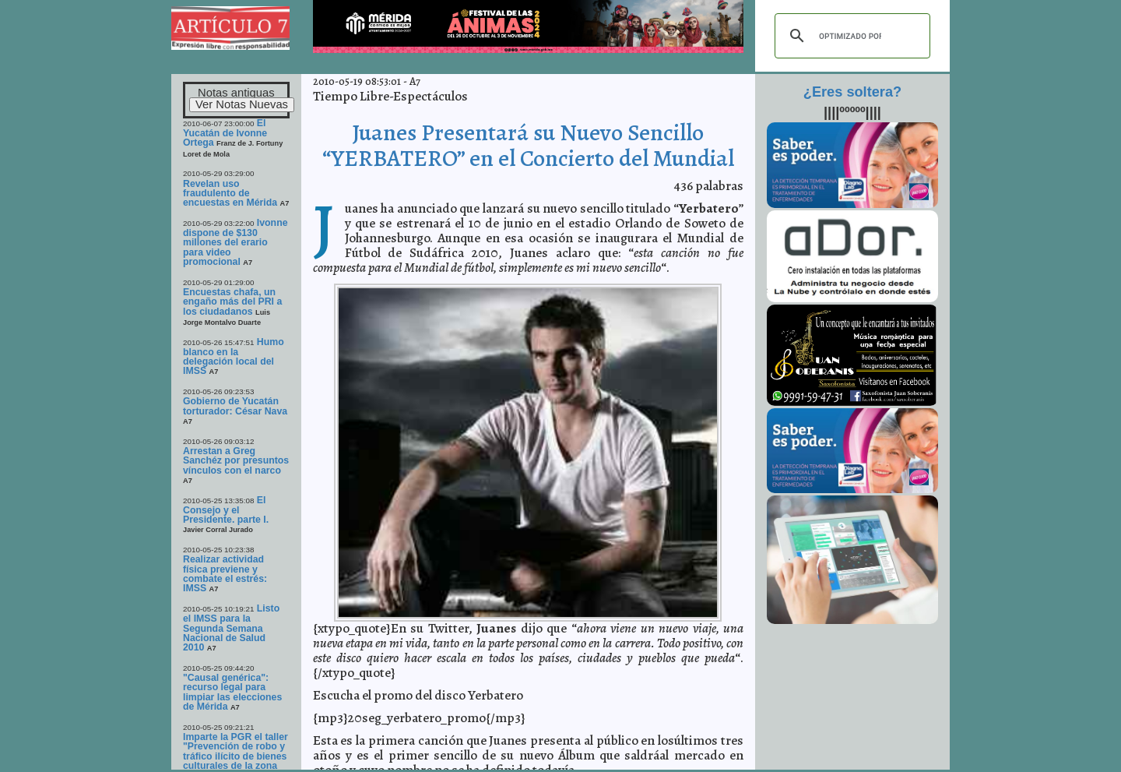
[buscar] (850, 35)
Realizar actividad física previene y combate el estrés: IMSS (225, 574)
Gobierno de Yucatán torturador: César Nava (235, 406)
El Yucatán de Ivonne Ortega (225, 133)
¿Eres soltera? (852, 92)
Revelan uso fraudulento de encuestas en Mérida (230, 193)
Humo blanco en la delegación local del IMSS (233, 357)
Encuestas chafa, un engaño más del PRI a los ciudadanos (232, 302)
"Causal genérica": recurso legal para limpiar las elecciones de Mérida (232, 692)
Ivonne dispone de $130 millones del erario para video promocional (235, 242)
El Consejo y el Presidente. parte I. (226, 510)
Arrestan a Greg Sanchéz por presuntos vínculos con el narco (236, 461)
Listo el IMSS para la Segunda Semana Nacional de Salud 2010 (231, 628)
